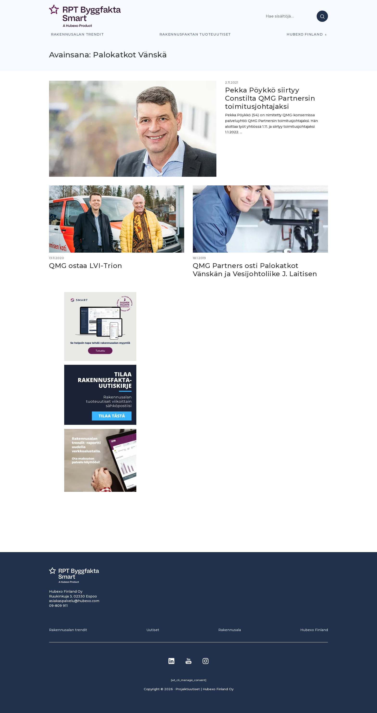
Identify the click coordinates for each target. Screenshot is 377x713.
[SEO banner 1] (100, 359)
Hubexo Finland (305, 34)
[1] (100, 423)
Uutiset (152, 630)
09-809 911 (58, 605)
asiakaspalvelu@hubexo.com (74, 601)
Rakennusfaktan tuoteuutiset (195, 34)
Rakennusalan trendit (77, 34)
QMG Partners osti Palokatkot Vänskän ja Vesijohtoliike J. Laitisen (255, 270)
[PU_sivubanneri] (100, 490)
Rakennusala (229, 630)
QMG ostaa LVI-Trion (85, 266)
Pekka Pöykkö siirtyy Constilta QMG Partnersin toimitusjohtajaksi (270, 98)
